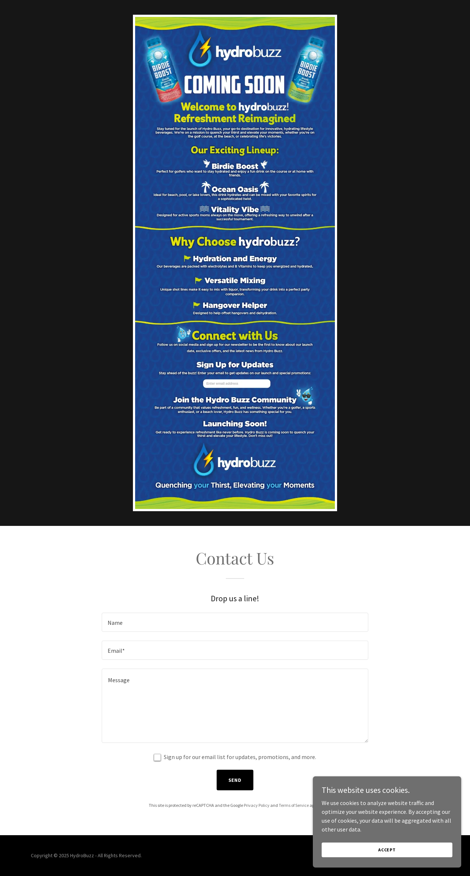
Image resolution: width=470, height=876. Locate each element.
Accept (388, 849)
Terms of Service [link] (294, 805)
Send (235, 780)
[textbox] (235, 622)
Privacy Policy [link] (257, 805)
